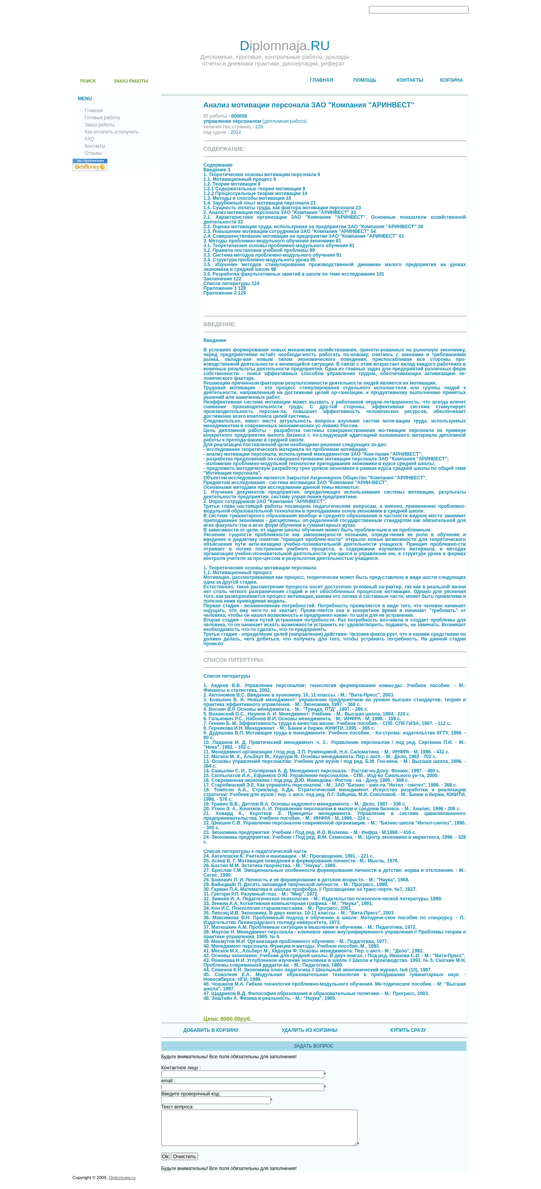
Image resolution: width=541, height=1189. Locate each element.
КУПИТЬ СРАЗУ (408, 1030)
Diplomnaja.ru (122, 1184)
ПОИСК (88, 81)
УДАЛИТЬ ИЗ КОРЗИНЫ (309, 1030)
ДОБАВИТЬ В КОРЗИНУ (210, 1030)
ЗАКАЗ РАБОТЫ (131, 81)
